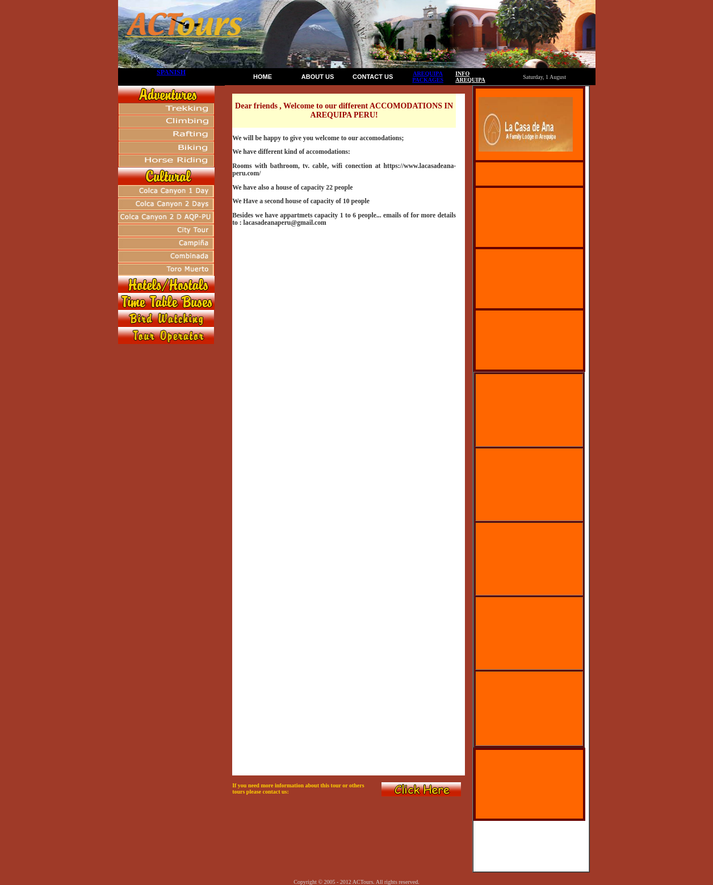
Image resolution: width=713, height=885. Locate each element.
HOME (262, 76)
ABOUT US (317, 76)
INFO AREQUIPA (470, 76)
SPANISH (171, 72)
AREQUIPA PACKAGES (427, 76)
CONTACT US (373, 76)
